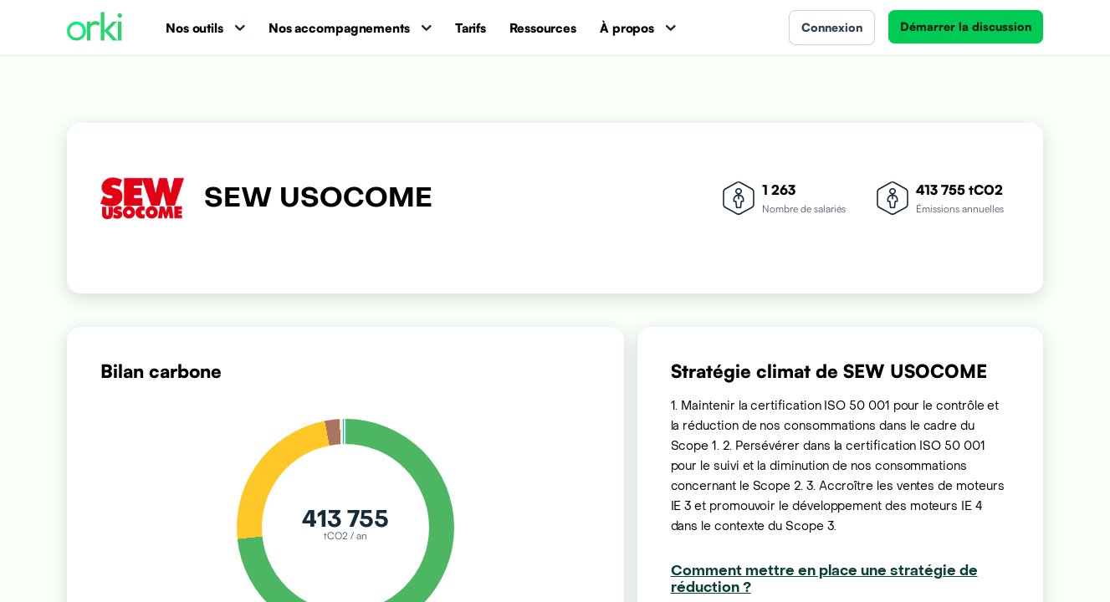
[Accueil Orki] (94, 28)
